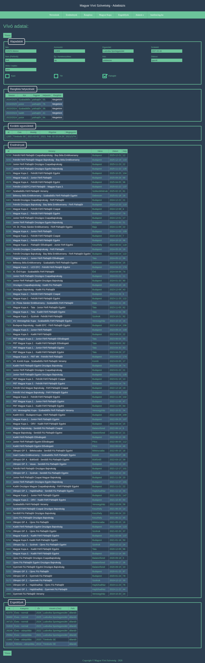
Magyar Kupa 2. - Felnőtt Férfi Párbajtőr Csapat (36, 209)
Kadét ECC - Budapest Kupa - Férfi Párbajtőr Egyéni (39, 415)
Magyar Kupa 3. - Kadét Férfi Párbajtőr (32, 334)
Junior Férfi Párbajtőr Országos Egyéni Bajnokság (38, 168)
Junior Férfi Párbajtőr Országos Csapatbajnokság (37, 164)
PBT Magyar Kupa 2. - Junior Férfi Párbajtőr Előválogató (41, 338)
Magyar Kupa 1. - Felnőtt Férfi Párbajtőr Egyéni (36, 240)
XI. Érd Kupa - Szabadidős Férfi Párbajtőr (33, 271)
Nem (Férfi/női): (20, 58)
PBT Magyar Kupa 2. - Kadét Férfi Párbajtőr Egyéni (38, 406)
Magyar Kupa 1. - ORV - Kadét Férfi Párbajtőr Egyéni (39, 424)
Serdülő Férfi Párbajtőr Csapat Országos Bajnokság (39, 509)
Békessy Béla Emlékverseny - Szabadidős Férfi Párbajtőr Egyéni (45, 195)
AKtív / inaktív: (20, 68)
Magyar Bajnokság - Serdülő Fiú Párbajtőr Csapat (37, 428)
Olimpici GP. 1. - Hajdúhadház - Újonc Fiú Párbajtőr (38, 585)
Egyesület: (118, 49)
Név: (20, 49)
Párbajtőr (109, 76)
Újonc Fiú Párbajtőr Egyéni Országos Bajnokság (37, 562)
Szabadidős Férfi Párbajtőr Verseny (30, 191)
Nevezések (54, 15)
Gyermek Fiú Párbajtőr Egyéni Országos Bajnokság (38, 567)
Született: (166, 49)
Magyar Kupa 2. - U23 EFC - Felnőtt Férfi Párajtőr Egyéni (41, 267)
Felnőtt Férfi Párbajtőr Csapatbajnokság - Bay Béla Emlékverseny (45, 155)
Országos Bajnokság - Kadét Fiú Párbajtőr (34, 289)
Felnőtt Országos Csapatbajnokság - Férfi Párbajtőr (38, 200)
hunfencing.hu (157, 15)
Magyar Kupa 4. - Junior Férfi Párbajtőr (32, 231)
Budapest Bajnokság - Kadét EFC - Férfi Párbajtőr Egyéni (41, 325)
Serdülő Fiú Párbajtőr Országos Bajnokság (34, 513)
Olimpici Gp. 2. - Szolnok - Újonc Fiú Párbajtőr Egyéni (39, 544)
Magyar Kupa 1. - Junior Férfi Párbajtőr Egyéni (36, 419)
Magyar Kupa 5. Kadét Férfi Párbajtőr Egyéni (35, 540)
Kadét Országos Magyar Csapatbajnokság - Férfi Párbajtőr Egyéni (46, 486)
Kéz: (118, 58)
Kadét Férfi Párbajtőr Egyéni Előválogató (33, 446)
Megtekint (57, 99)
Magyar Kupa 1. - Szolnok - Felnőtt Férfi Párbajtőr (37, 316)
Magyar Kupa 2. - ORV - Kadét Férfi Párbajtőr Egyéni (39, 500)
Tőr (58, 76)
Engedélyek (123, 15)
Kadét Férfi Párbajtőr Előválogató (29, 437)
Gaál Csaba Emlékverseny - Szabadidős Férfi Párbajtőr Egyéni (44, 455)
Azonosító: (69, 49)
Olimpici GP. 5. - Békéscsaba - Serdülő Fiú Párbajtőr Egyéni (43, 450)
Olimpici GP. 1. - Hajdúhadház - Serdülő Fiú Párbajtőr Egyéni (43, 491)
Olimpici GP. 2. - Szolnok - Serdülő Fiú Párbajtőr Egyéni (40, 473)
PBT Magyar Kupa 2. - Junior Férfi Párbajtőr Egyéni (38, 401)
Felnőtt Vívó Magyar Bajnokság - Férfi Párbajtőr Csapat (40, 388)
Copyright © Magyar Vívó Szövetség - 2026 (102, 660)
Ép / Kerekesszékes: (69, 58)
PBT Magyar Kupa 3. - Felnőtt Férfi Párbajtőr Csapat (39, 379)
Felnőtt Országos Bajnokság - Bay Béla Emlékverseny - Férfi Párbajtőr (48, 204)
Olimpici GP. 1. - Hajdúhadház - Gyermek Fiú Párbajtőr (40, 589)
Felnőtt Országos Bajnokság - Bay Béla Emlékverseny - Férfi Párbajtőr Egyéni (51, 253)
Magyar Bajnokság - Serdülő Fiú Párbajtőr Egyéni (37, 432)
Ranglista (88, 15)
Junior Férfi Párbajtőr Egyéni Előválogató (33, 441)
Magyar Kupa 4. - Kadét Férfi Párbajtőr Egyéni (36, 549)
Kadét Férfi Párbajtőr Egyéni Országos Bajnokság (37, 365)
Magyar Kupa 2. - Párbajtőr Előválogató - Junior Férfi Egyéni (43, 245)
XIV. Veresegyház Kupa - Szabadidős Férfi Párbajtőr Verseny (43, 410)
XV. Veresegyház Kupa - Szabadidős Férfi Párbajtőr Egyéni (42, 321)
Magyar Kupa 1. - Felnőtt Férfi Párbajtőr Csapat (36, 236)
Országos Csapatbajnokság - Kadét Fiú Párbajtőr (37, 285)
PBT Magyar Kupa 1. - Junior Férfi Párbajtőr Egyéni (38, 347)
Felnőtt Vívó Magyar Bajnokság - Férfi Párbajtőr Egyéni (40, 392)
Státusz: (166, 58)
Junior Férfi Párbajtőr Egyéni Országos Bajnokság (38, 280)
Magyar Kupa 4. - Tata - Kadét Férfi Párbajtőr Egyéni (39, 312)
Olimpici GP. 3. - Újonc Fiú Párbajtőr (31, 571)
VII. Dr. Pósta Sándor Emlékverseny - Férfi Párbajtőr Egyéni (42, 227)
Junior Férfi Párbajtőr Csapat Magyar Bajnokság (37, 477)
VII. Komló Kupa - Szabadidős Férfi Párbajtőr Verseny (39, 361)
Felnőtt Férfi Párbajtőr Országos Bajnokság (34, 468)
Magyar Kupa (105, 15)
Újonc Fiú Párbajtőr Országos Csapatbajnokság (36, 558)
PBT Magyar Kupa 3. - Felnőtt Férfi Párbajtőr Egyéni (39, 383)
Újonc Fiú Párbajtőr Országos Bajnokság (33, 517)
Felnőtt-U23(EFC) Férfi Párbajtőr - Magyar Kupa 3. (38, 186)
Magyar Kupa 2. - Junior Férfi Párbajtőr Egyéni (36, 495)
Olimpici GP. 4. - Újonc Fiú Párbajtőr (31, 522)
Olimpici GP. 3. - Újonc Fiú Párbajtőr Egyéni (34, 531)
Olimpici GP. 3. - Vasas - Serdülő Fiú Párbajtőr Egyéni (39, 464)
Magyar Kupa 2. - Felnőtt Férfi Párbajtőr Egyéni (36, 173)
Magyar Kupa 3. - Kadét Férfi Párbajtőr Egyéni (36, 553)
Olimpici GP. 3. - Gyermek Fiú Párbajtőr (32, 576)
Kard (10, 76)
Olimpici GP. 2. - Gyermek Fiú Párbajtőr (32, 580)
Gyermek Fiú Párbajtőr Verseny (28, 594)
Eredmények (71, 15)
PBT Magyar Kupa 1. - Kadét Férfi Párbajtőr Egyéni (38, 352)
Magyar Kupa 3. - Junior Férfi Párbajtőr (32, 177)
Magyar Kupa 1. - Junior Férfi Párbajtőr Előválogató (38, 258)
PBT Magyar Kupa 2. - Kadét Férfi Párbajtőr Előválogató (41, 343)
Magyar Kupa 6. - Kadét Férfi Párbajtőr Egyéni (36, 535)
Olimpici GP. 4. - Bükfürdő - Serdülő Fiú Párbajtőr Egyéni (41, 459)
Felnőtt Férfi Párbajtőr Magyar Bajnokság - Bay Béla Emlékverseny (46, 160)
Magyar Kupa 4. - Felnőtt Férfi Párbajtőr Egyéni (36, 182)
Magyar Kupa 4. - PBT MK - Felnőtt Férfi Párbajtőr (38, 356)
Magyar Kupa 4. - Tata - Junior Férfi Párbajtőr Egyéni (39, 307)
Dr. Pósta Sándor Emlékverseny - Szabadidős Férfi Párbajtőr (43, 303)
